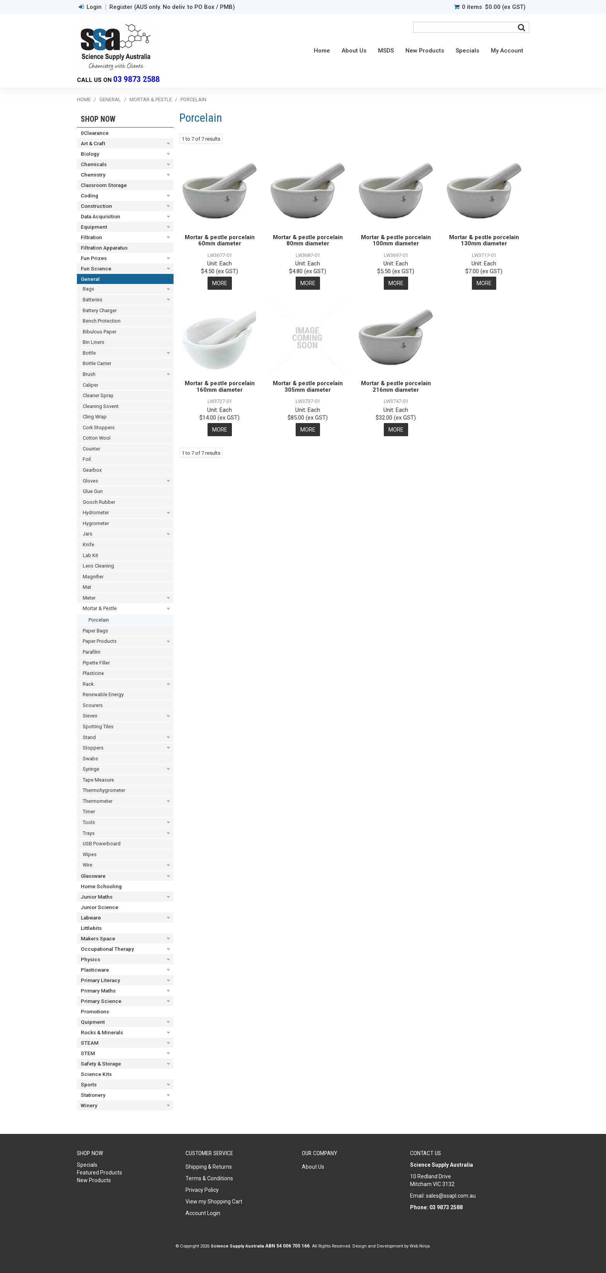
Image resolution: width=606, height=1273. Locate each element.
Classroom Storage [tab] (104, 185)
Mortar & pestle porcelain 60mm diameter (220, 240)
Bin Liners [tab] (93, 342)
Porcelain (99, 620)
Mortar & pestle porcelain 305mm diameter (308, 386)
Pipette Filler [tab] (96, 663)
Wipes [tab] (90, 854)
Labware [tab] (91, 917)
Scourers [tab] (93, 705)
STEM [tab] (88, 1053)
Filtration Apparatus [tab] (104, 248)
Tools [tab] (89, 822)
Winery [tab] (89, 1105)
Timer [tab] (89, 811)
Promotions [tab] (95, 1011)
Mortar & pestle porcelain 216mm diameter (396, 386)
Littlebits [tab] (91, 928)
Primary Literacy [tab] (100, 980)
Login (94, 7)
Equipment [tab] (94, 227)
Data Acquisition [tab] (100, 216)
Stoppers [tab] (93, 748)
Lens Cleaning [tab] (98, 566)
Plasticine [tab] (93, 673)
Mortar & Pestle (150, 99)
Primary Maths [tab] (98, 990)
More (219, 283)
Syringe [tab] (91, 769)
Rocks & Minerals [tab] (102, 1032)
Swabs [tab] (90, 758)
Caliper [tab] (90, 385)
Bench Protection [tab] (102, 321)
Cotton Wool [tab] (97, 438)
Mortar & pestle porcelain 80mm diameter (308, 240)
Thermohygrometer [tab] (104, 790)
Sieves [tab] (90, 716)
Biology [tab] (90, 154)
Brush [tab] (89, 374)
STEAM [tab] (90, 1043)
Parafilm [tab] (91, 652)
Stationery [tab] (93, 1095)
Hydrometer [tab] (96, 512)
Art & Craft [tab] (93, 143)
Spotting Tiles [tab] (98, 726)
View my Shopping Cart (214, 1201)
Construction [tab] (96, 206)
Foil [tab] (87, 459)
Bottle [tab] (89, 353)
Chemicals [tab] (94, 164)
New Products (424, 50)
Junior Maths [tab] (96, 897)
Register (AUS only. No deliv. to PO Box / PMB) (172, 7)
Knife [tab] (88, 544)
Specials (467, 50)
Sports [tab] (89, 1084)
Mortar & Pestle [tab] (100, 608)
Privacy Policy (202, 1190)
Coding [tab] (89, 195)
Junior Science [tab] (99, 907)
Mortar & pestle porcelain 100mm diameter (396, 240)
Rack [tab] (88, 684)
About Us (354, 50)
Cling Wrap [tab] (95, 417)
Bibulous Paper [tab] (99, 332)
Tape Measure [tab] (98, 780)
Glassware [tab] (93, 876)
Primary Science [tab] (101, 1001)
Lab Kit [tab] (90, 555)
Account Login (203, 1213)
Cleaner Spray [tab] (98, 395)
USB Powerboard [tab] (102, 843)
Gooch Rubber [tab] (99, 502)
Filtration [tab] (91, 237)
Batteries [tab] (92, 300)
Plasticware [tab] (95, 970)
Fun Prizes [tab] (94, 258)
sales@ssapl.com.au (451, 1196)
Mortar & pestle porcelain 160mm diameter (220, 386)
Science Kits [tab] (96, 1074)
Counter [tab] (91, 449)
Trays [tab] (89, 833)
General (110, 99)
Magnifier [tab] (93, 577)
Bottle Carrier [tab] (97, 363)
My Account (507, 50)
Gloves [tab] (90, 481)
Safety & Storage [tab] (101, 1064)
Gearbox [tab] (92, 470)
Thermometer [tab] (97, 801)
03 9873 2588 (136, 79)
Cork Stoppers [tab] (99, 427)
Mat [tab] (87, 587)
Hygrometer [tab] (96, 523)
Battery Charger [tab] (100, 310)
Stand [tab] (89, 737)
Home (322, 50)
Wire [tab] (87, 865)
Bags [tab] (88, 289)
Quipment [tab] (93, 1022)
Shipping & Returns (209, 1167)
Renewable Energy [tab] (103, 694)
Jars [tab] (87, 534)
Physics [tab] (90, 959)
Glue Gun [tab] (93, 491)
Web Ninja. (420, 1246)
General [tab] (90, 279)
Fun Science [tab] (96, 268)
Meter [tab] (89, 598)
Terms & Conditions (209, 1178)
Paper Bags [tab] (95, 631)
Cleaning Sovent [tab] (101, 406)
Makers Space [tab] (98, 938)
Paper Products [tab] (100, 641)
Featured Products (99, 1172)
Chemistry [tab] (93, 175)
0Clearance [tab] (95, 133)
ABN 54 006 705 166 (287, 1246)
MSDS (386, 50)
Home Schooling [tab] (101, 886)
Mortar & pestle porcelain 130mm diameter (484, 240)
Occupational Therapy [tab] (107, 949)
